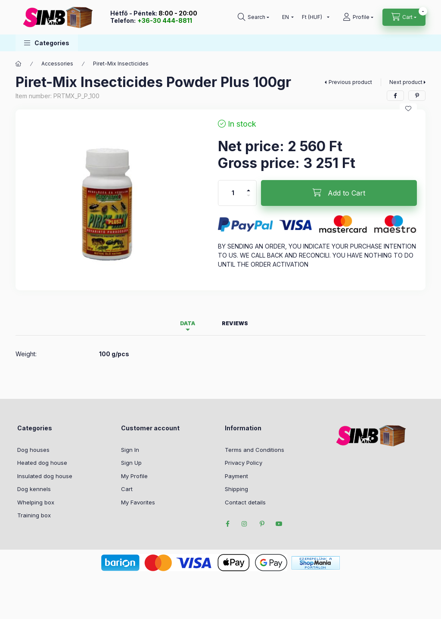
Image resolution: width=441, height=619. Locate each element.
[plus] (248, 190)
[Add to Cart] (339, 193)
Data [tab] (187, 323)
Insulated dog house (44, 476)
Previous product (350, 82)
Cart (127, 488)
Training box (34, 515)
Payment (236, 476)
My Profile (134, 476)
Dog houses (33, 449)
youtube (279, 523)
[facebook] (395, 95)
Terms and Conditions (254, 449)
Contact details (245, 502)
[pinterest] (416, 95)
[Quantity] (233, 192)
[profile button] (358, 17)
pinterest (261, 523)
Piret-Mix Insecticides (121, 63)
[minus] (248, 195)
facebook (227, 523)
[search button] (253, 17)
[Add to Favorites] (408, 108)
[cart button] (403, 17)
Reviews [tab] (235, 323)
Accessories (57, 63)
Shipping (236, 488)
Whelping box (35, 502)
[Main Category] (19, 64)
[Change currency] (313, 17)
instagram (244, 523)
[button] (47, 42)
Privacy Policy (243, 462)
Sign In (130, 449)
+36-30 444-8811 (164, 20)
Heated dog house (42, 462)
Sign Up (131, 462)
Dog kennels (34, 488)
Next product (405, 82)
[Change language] (286, 17)
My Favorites (138, 502)
